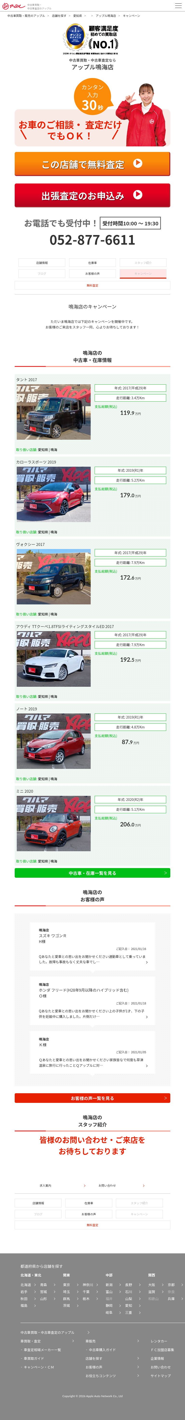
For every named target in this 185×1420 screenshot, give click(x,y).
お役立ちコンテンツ (101, 1375)
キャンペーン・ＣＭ (39, 1367)
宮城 (43, 1291)
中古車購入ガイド (102, 1349)
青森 (43, 1284)
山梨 (128, 1298)
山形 (43, 1298)
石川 (128, 1291)
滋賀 (151, 1291)
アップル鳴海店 (106, 15)
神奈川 (88, 1284)
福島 (23, 1305)
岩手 (23, 1291)
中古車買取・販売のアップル (26, 15)
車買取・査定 (30, 1341)
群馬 (66, 1298)
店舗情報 (42, 263)
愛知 (128, 1305)
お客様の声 (92, 273)
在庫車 (92, 263)
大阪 (151, 1284)
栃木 (86, 1298)
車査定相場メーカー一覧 (42, 1349)
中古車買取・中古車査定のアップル (47, 1332)
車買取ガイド (34, 1358)
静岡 (109, 1305)
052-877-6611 (93, 239)
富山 (109, 1291)
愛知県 (77, 15)
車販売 (91, 1341)
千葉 (86, 1291)
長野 (128, 1284)
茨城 (66, 1305)
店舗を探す (59, 15)
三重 (128, 1312)
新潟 (109, 1284)
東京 (66, 1284)
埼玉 (66, 1291)
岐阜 (109, 1312)
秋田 (23, 1298)
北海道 (25, 1284)
